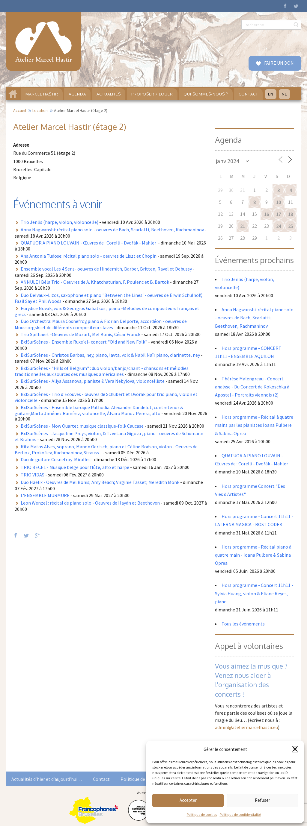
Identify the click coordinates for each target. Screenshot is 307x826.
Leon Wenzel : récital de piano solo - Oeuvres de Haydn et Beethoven (90, 503)
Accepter (188, 800)
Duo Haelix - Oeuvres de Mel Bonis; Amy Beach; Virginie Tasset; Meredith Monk (100, 482)
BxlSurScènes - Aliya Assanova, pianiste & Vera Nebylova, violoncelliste (93, 381)
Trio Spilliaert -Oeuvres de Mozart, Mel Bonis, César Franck (80, 334)
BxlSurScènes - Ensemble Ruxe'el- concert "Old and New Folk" (84, 342)
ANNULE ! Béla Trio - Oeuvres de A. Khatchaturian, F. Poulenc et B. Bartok (95, 282)
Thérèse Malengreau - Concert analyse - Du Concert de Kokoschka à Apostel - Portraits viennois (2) (252, 387)
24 (278, 226)
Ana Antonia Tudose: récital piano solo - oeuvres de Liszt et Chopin (88, 256)
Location (40, 110)
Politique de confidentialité (240, 814)
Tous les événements (243, 624)
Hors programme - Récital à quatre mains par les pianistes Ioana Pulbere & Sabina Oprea (254, 425)
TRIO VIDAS (32, 475)
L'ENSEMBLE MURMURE (45, 495)
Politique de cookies (202, 814)
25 (290, 226)
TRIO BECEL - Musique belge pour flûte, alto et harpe (75, 467)
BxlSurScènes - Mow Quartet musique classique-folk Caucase (82, 426)
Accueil (19, 110)
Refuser (262, 800)
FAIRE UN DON (278, 63)
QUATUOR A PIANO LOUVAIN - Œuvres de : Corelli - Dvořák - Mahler (89, 243)
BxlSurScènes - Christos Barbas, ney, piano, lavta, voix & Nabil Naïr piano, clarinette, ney (110, 355)
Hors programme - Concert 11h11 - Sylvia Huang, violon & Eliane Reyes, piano (254, 593)
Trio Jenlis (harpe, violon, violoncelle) (59, 222)
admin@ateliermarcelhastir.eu (246, 727)
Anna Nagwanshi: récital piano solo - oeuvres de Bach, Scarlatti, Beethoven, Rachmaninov (112, 230)
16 (266, 214)
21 (242, 226)
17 (278, 214)
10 (278, 202)
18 (290, 214)
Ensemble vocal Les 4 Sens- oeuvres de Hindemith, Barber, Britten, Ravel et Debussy (106, 269)
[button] (295, 749)
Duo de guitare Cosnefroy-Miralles (56, 459)
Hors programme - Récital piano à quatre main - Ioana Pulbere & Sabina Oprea (253, 555)
